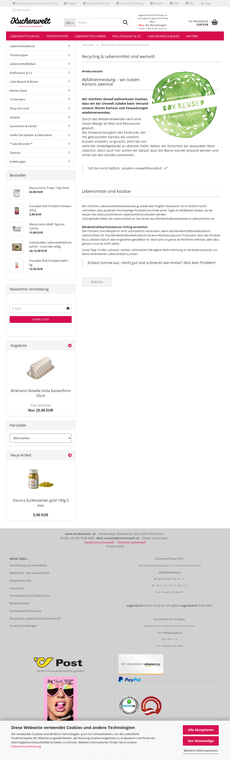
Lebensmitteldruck (96, 3)
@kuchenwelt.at (173, 632)
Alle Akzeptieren (201, 730)
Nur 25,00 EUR (40, 408)
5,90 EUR (40, 514)
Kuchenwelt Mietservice (25, 611)
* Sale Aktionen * (21, 144)
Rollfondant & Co (127, 36)
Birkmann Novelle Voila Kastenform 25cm (41, 393)
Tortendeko (17, 99)
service (161, 632)
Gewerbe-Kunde (20, 580)
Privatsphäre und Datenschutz (29, 596)
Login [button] (206, 3)
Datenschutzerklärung (26, 746)
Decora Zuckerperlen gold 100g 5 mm (41, 503)
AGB (174, 3)
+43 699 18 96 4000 (172, 645)
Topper (70, 3)
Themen (15, 153)
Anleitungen (18, 162)
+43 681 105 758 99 (172, 592)
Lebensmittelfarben (90, 36)
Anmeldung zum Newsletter (28, 565)
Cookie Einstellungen (23, 626)
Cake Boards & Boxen (163, 36)
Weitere (192, 36)
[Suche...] (69, 22)
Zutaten (15, 117)
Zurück (97, 282)
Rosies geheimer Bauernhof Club (35, 3)
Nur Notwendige (201, 741)
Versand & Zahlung (130, 3)
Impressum (17, 588)
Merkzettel (21, 10)
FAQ (190, 3)
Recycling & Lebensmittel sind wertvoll (34, 618)
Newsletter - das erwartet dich (29, 573)
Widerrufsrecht (19, 603)
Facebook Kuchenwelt (99, 542)
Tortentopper (57, 36)
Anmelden (40, 319)
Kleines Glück (18, 91)
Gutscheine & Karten (23, 126)
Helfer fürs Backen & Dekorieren (31, 135)
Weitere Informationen (201, 750)
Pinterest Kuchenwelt (131, 542)
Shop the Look (19, 108)
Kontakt (156, 3)
